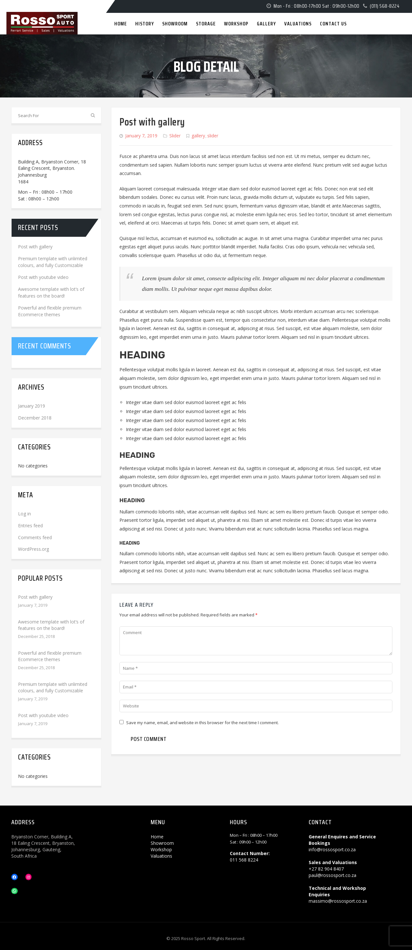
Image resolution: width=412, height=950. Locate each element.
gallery (198, 136)
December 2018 (35, 418)
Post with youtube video (43, 277)
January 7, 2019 (141, 136)
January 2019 (31, 406)
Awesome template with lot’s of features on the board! (51, 625)
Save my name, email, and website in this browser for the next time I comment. (202, 722)
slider (212, 136)
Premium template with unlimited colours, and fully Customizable (52, 687)
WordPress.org (33, 549)
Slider (175, 136)
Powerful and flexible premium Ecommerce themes (49, 656)
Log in (24, 514)
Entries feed (30, 525)
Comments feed (35, 537)
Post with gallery (152, 122)
